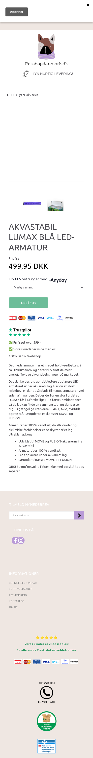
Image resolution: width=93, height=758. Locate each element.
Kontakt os (16, 601)
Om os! (13, 607)
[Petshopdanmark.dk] (46, 49)
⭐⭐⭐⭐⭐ (46, 637)
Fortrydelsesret (20, 589)
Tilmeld (79, 515)
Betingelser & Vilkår (23, 583)
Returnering (18, 595)
